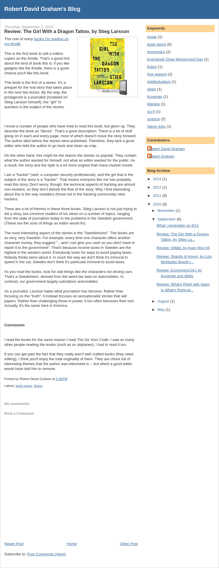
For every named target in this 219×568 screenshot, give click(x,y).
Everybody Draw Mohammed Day (175, 59)
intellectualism (159, 82)
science (153, 119)
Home (72, 544)
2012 (157, 187)
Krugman (154, 96)
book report (24, 385)
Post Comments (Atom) (46, 554)
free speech (157, 74)
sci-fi (151, 111)
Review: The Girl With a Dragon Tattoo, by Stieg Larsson (66, 31)
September (167, 219)
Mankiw (153, 104)
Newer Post (14, 544)
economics (156, 52)
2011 (157, 195)
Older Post (129, 544)
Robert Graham (161, 156)
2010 (157, 204)
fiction (38, 385)
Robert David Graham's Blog (42, 9)
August (163, 301)
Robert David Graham (167, 149)
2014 (157, 179)
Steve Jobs (156, 126)
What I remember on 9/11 (177, 225)
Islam (151, 89)
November (166, 210)
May (161, 309)
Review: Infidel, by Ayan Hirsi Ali (183, 248)
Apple (152, 37)
